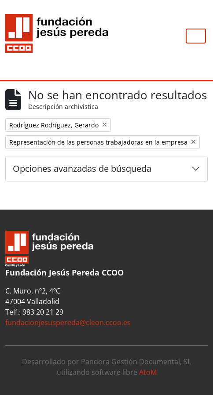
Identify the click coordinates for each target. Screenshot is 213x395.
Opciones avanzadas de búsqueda (82, 168)
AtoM (148, 372)
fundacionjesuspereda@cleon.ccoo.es (68, 322)
